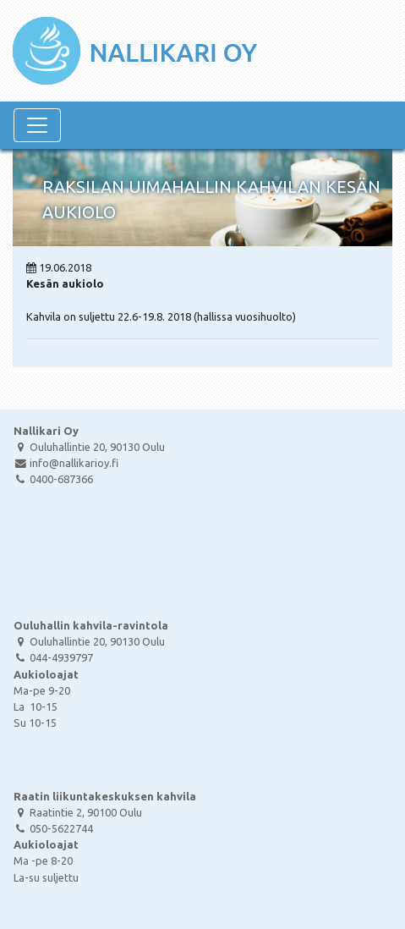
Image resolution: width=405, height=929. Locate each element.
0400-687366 (53, 479)
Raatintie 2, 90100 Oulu (78, 812)
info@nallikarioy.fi (66, 463)
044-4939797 (53, 657)
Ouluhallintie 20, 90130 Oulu (89, 447)
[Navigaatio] (37, 125)
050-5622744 (53, 828)
